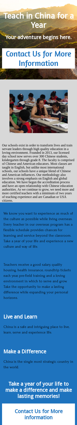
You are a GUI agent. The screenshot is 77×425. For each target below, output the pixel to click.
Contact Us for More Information (38, 58)
